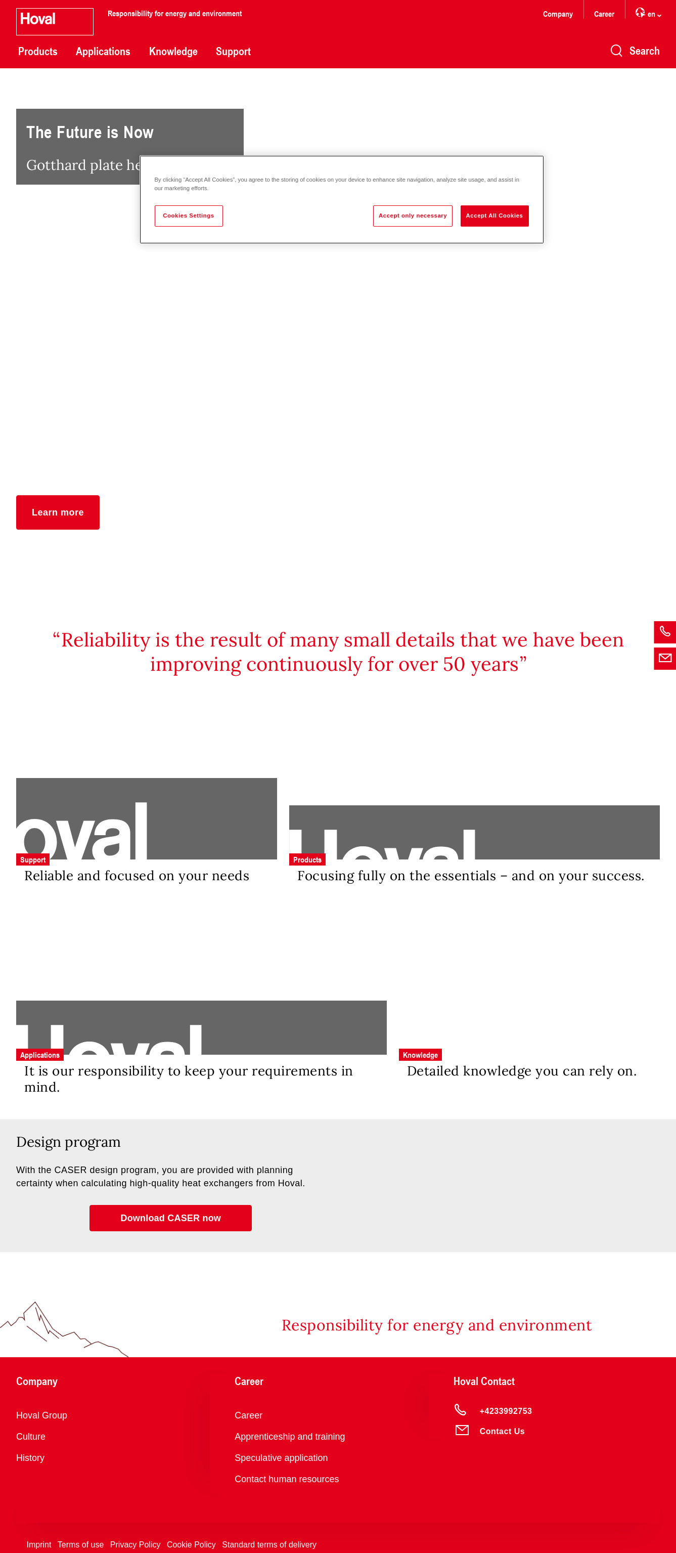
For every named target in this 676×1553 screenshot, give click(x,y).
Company (558, 13)
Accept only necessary (413, 215)
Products (38, 51)
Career (604, 13)
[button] (58, 512)
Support (233, 51)
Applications (103, 51)
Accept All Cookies (494, 215)
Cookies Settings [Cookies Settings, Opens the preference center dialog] (188, 215)
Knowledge (173, 51)
